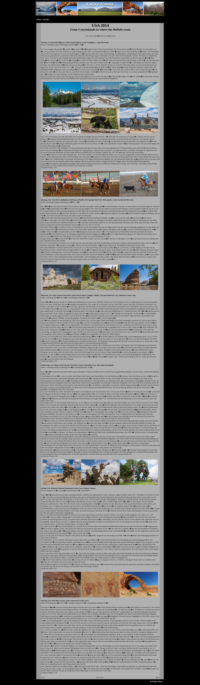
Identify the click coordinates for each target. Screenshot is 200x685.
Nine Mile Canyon (58, 601)
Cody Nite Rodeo (102, 42)
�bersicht (111, 36)
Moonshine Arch (90, 365)
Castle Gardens (118, 200)
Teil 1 (87, 36)
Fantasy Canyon (89, 488)
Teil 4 (104, 36)
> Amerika (45, 19)
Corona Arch (83, 601)
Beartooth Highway (57, 42)
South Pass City (112, 295)
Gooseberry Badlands (60, 200)
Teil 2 (93, 36)
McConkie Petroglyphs (105, 365)
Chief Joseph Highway (73, 42)
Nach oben (99, 677)
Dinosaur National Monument (62, 488)
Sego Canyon (70, 601)
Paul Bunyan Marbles (76, 200)
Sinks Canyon (58, 295)
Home (39, 19)
